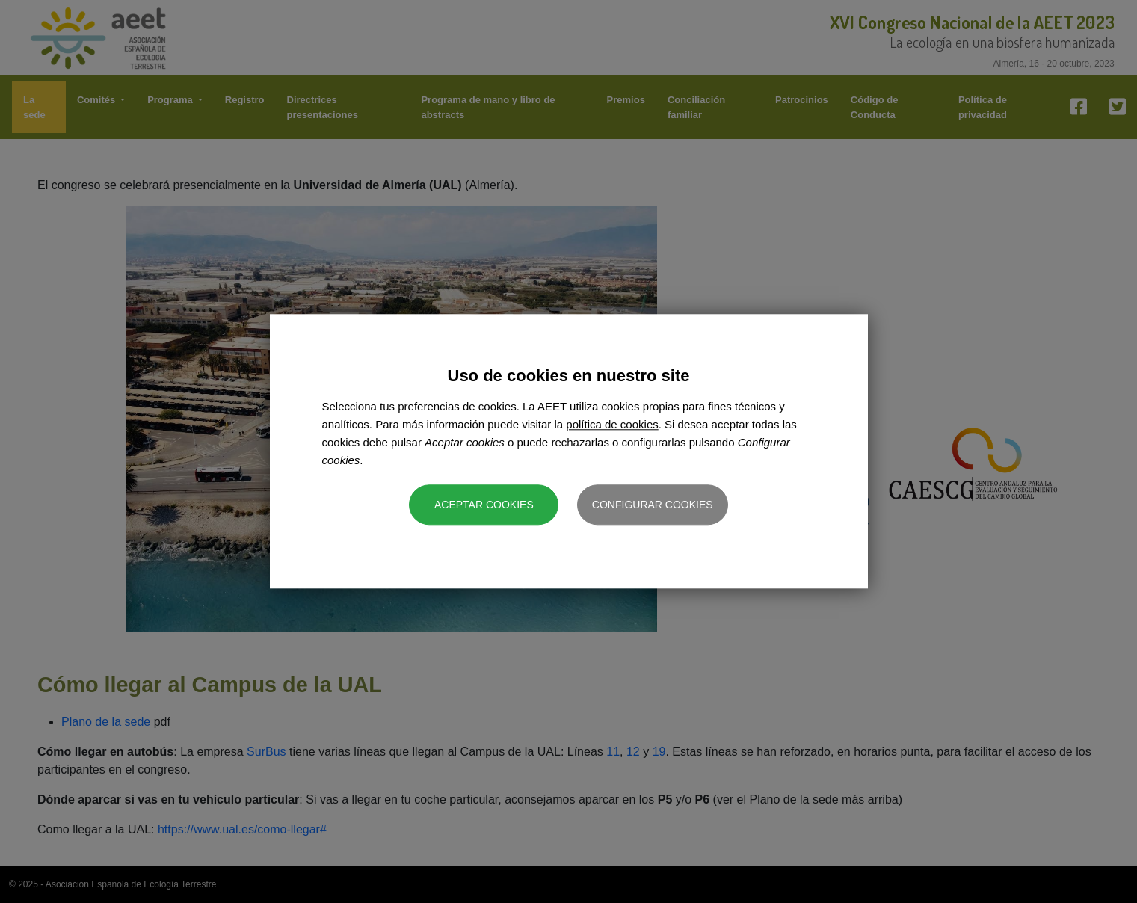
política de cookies (612, 425)
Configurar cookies (652, 505)
